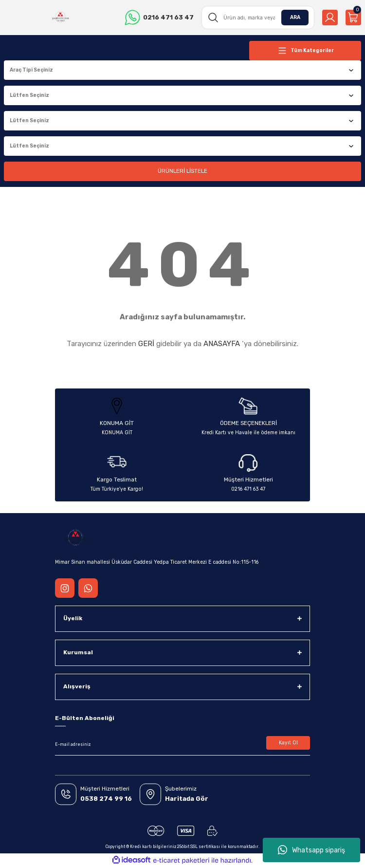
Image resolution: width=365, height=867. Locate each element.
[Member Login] (330, 17)
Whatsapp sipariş (311, 850)
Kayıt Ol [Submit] (288, 742)
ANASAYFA (221, 343)
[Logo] (60, 17)
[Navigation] (305, 50)
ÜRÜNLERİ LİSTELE (182, 170)
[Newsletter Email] (182, 745)
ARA (295, 17)
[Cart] (353, 17)
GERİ (146, 343)
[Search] (257, 17)
